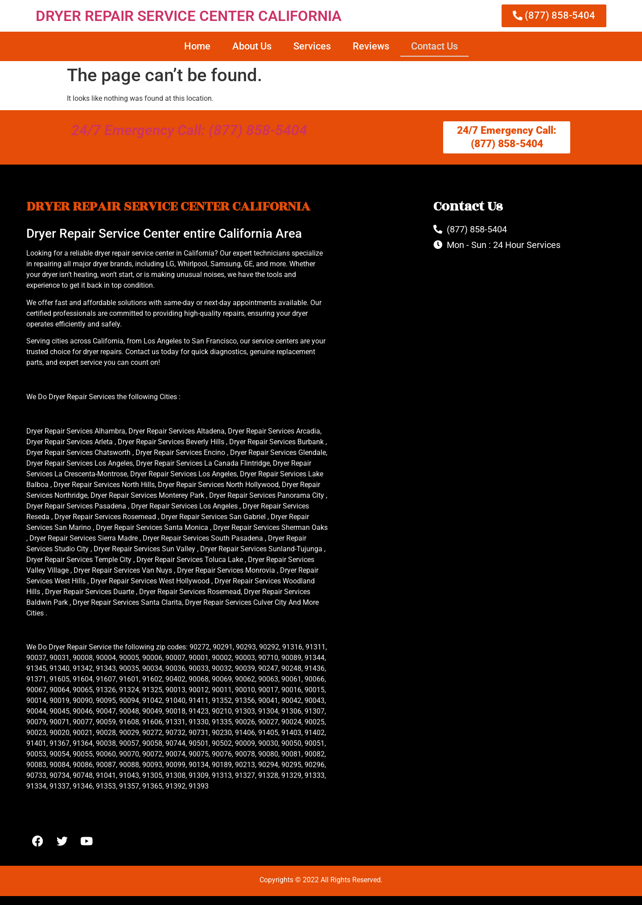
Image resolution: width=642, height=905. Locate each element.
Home (197, 46)
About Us (252, 46)
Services (312, 46)
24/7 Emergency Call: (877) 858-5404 (189, 130)
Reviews (371, 46)
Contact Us (434, 46)
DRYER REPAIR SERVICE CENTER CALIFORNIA (189, 16)
